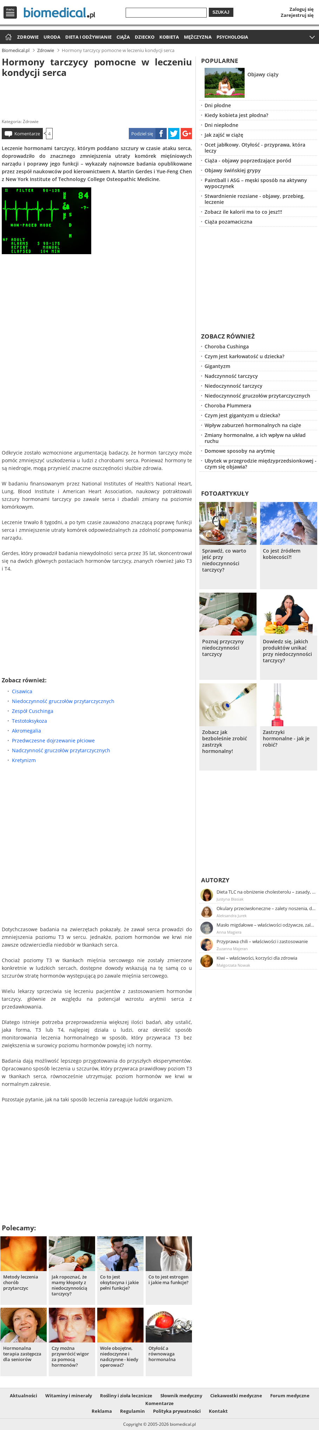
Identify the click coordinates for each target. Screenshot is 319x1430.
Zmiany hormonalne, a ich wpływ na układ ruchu (255, 438)
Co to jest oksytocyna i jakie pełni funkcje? (119, 1282)
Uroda (52, 37)
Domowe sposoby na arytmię (240, 450)
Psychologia (232, 37)
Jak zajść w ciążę (224, 134)
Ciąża (123, 37)
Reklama (102, 1411)
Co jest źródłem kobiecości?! (281, 554)
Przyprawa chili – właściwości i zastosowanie (262, 941)
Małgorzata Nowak (233, 965)
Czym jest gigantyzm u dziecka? (242, 415)
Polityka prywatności (177, 1411)
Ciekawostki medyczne (236, 1395)
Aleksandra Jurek (232, 915)
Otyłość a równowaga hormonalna (162, 1354)
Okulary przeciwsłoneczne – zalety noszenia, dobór (266, 908)
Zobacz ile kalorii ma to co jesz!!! (243, 211)
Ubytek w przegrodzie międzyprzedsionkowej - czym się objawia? (261, 463)
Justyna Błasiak (230, 899)
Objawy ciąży (263, 74)
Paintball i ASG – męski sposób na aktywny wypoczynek (256, 183)
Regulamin (132, 1411)
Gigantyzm (217, 366)
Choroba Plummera (228, 405)
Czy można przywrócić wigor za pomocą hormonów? (70, 1356)
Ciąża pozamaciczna (228, 221)
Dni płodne (218, 105)
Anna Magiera (229, 932)
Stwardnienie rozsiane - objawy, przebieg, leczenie (255, 199)
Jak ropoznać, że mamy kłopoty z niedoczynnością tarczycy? (69, 1285)
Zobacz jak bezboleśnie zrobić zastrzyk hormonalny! (224, 741)
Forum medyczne (290, 1395)
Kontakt (218, 1411)
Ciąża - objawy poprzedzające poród (248, 160)
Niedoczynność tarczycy (233, 385)
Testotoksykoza (29, 720)
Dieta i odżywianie (88, 37)
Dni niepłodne (221, 125)
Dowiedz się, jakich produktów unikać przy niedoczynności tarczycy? (287, 651)
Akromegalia (26, 730)
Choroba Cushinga (227, 346)
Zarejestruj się (297, 15)
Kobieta (169, 37)
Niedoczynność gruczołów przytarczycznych (63, 701)
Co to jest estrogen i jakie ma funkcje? (168, 1280)
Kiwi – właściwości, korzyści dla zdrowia (257, 958)
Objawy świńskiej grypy (233, 170)
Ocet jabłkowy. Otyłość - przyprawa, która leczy (255, 147)
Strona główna (7, 37)
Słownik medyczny (181, 1395)
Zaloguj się (302, 9)
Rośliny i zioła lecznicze (126, 1395)
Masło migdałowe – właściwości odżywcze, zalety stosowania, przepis (266, 925)
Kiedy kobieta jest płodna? (236, 115)
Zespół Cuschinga (32, 711)
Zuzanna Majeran (232, 948)
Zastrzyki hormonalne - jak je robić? (286, 738)
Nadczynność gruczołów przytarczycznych (61, 750)
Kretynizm (24, 760)
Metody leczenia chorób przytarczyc (20, 1282)
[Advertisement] (97, 96)
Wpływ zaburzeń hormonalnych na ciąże (253, 425)
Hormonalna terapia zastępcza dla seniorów (22, 1354)
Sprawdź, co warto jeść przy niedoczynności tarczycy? (224, 560)
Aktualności (23, 1395)
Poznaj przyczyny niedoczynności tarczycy (223, 647)
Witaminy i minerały (68, 1395)
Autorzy (215, 880)
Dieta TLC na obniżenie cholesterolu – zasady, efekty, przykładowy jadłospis (266, 892)
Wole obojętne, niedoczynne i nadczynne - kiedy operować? (119, 1356)
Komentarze (27, 133)
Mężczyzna (198, 37)
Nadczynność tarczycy (231, 376)
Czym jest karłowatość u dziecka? (244, 356)
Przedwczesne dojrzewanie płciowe (53, 740)
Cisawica (22, 691)
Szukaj (221, 12)
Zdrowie (28, 37)
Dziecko (144, 37)
